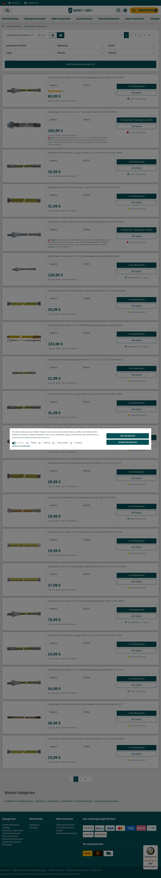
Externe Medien (62, 443)
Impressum (45, 437)
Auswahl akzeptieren (127, 442)
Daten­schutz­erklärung (25, 437)
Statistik (33, 443)
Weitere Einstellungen (21, 446)
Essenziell (20, 443)
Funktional (78, 443)
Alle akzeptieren (127, 435)
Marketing (46, 443)
